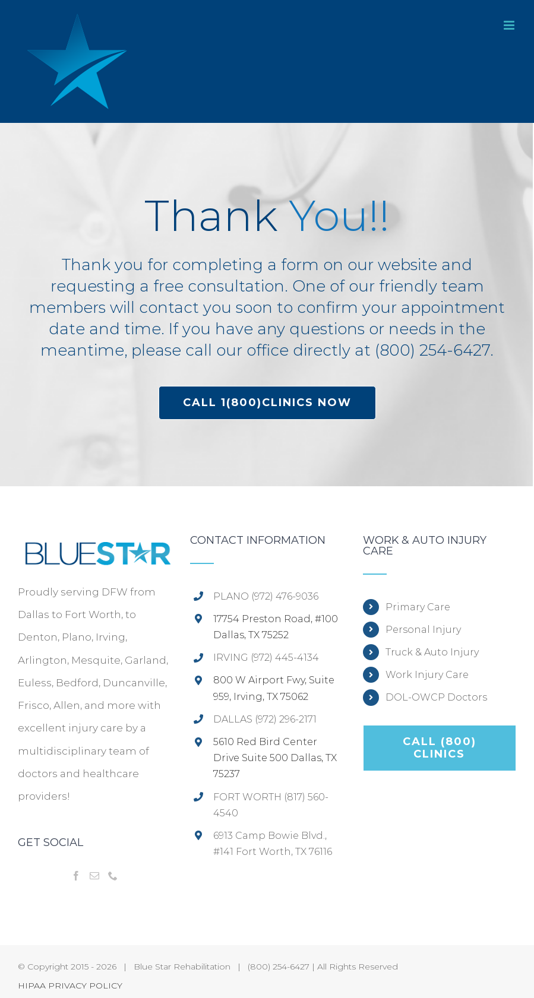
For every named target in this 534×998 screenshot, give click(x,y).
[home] (94, 546)
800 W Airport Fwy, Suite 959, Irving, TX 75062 (273, 688)
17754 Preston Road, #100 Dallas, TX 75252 (275, 627)
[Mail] (94, 875)
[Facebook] (76, 875)
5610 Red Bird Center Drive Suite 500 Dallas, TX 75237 (275, 758)
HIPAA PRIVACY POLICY (70, 985)
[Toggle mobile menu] (510, 25)
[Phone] (113, 875)
